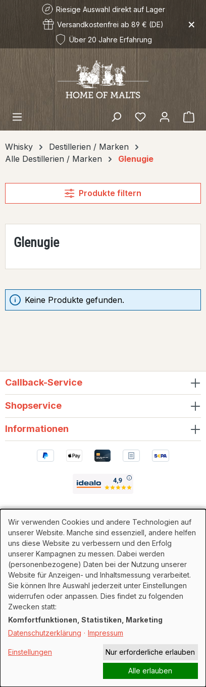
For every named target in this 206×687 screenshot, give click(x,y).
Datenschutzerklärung (44, 633)
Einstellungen (30, 652)
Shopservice (33, 405)
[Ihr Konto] (164, 116)
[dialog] (103, 598)
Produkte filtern (103, 193)
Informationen (37, 428)
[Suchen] (116, 116)
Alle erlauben (150, 670)
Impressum (105, 633)
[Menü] (17, 116)
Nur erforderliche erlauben (150, 652)
